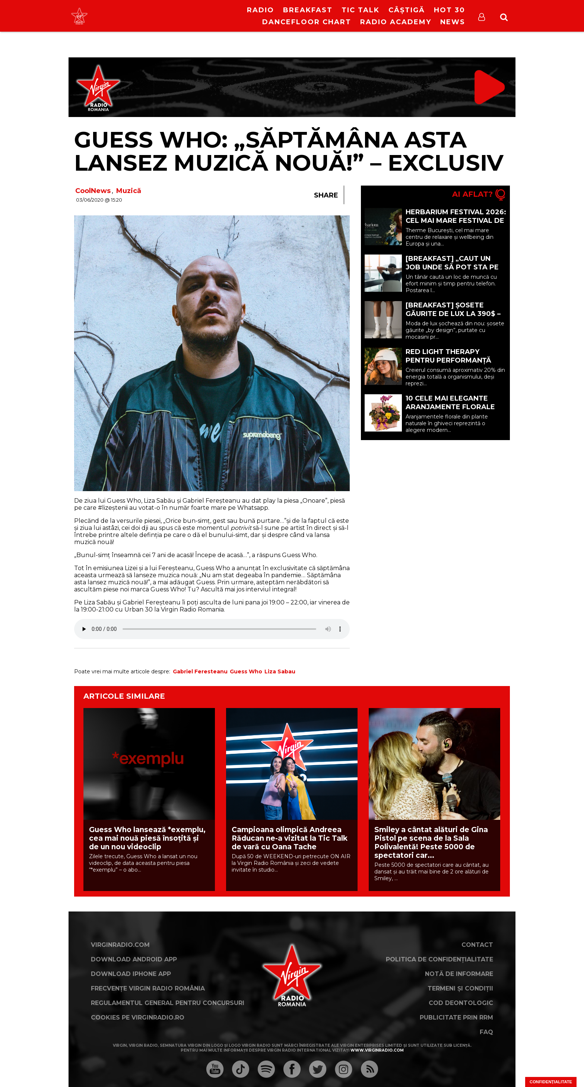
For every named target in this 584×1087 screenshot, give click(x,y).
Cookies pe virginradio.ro (137, 1017)
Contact (477, 944)
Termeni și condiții (460, 988)
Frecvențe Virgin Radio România (148, 988)
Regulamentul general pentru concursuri (167, 1003)
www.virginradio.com (377, 1050)
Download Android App (134, 959)
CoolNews (93, 191)
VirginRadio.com (120, 944)
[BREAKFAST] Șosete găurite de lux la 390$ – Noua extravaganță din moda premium (453, 318)
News (452, 22)
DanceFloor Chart (306, 22)
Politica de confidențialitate (439, 959)
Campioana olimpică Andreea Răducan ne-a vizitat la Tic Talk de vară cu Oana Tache (289, 838)
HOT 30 (449, 10)
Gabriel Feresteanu (200, 671)
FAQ (486, 1032)
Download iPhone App (131, 973)
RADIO (260, 10)
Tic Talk (361, 10)
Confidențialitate (551, 1082)
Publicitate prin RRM (456, 1017)
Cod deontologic (461, 1003)
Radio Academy (395, 22)
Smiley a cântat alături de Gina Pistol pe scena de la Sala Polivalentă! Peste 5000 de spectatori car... (431, 842)
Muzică (128, 191)
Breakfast (308, 10)
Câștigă (406, 10)
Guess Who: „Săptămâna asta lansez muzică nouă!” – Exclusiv (289, 151)
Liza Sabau (279, 671)
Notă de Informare (459, 973)
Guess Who (246, 671)
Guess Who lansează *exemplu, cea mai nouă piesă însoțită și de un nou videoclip (147, 838)
